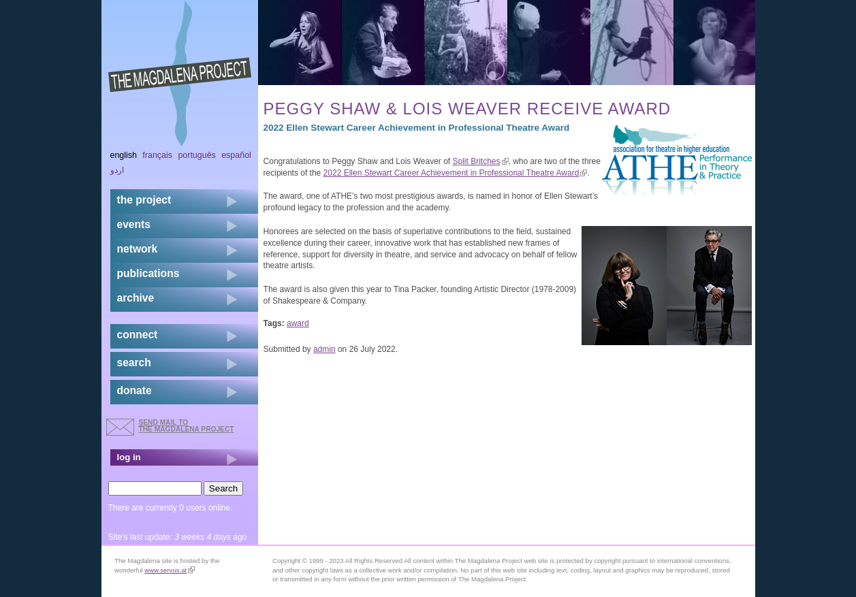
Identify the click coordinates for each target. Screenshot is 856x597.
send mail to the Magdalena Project (186, 426)
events (133, 224)
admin (324, 349)
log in (129, 457)
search (134, 362)
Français (157, 155)
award (298, 323)
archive (136, 298)
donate (134, 390)
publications (148, 273)
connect (137, 334)
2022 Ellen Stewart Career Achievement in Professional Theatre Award (455, 173)
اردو (117, 170)
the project (144, 200)
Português (196, 155)
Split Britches (481, 161)
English (124, 155)
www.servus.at (169, 570)
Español (236, 155)
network (137, 249)
